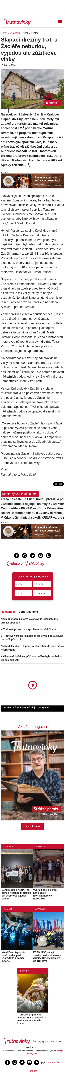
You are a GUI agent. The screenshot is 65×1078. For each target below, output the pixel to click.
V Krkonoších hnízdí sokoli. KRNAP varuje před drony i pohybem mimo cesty (32, 517)
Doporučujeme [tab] (28, 611)
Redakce (32, 1070)
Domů (4, 33)
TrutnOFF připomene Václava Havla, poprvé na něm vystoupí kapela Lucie (31, 1019)
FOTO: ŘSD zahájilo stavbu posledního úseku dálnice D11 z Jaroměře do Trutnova (47, 956)
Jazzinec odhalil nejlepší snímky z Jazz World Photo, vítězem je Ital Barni (32, 504)
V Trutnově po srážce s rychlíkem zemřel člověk (28, 629)
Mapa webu (53, 1062)
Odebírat (42, 593)
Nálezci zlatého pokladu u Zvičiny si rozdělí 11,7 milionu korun (32, 513)
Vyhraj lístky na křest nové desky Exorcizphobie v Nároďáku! (45, 894)
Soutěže (40, 846)
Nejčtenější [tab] (8, 611)
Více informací (32, 826)
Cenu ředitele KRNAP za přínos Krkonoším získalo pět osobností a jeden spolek (32, 508)
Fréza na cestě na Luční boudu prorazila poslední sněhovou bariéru (32, 499)
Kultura (8, 909)
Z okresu (15, 33)
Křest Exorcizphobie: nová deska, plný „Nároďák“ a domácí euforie (14, 956)
